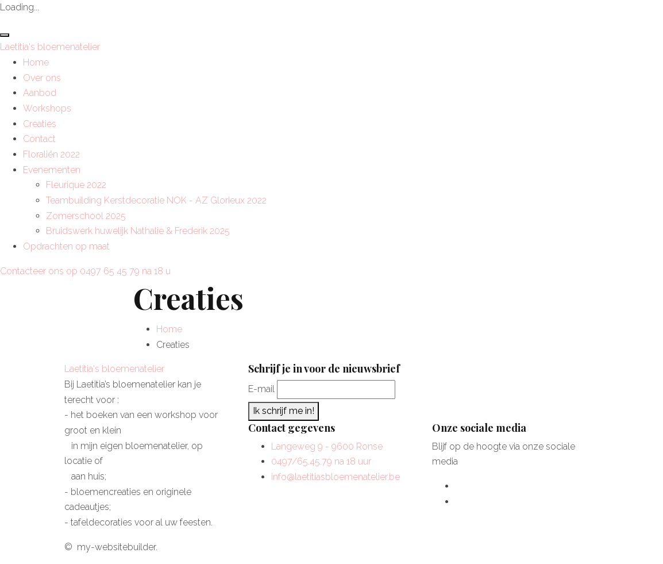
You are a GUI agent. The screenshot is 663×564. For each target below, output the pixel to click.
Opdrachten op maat (66, 246)
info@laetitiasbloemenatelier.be (335, 476)
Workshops (47, 108)
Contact (39, 138)
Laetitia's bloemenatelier (50, 46)
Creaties (39, 123)
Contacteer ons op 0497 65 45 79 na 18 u (85, 271)
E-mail (261, 388)
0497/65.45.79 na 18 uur (321, 461)
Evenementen (51, 169)
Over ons (42, 77)
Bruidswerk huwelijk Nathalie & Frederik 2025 (138, 230)
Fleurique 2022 (76, 184)
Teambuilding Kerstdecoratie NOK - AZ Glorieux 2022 (156, 200)
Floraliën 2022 (51, 154)
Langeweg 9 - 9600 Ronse (327, 446)
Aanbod (39, 92)
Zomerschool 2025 (86, 215)
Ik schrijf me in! (283, 410)
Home (36, 62)
